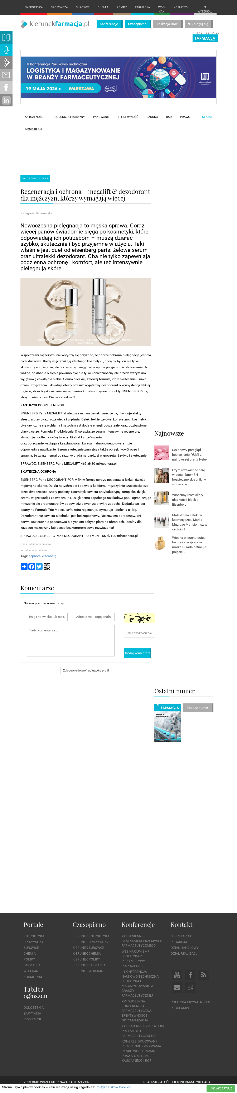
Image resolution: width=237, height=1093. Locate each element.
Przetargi (32, 1023)
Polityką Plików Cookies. (113, 1087)
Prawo (185, 121)
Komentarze (37, 592)
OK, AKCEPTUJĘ (221, 1088)
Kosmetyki (181, 7)
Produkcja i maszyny (69, 121)
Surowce (83, 7)
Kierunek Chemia (87, 958)
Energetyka (34, 7)
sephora (35, 560)
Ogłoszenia (34, 1012)
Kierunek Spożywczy (90, 946)
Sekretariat (181, 940)
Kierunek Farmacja (89, 969)
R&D (169, 121)
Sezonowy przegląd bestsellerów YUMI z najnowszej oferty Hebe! (189, 459)
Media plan (33, 133)
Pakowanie (101, 121)
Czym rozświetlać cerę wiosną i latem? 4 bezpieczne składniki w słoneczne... (189, 481)
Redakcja (179, 946)
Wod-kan (161, 9)
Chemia (103, 7)
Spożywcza (59, 7)
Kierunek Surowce (88, 952)
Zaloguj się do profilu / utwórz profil (86, 674)
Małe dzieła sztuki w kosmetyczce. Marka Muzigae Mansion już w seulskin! (189, 526)
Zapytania (32, 1018)
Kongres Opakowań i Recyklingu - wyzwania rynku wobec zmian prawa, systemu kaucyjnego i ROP (141, 1055)
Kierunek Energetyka (91, 940)
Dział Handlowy (185, 952)
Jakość (152, 121)
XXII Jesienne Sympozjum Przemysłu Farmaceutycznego (142, 945)
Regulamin (180, 1012)
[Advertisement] (99, 156)
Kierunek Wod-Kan (88, 975)
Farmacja (142, 7)
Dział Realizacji (184, 958)
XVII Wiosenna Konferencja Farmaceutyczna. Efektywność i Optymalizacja (137, 1014)
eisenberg (49, 560)
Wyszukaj (205, 9)
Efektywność (128, 121)
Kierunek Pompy (86, 964)
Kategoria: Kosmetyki (36, 218)
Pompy (122, 7)
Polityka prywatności (190, 1006)
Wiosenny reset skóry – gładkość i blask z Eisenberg (189, 504)
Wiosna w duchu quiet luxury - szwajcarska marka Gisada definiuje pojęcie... (189, 549)
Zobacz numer (197, 712)
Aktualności (34, 121)
